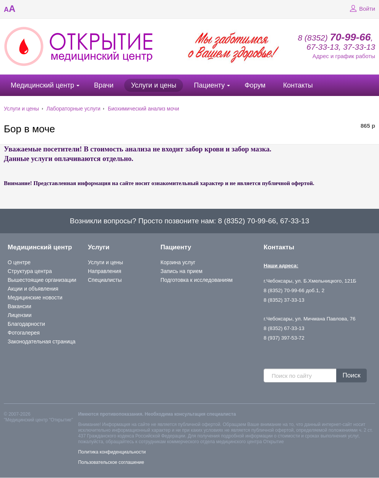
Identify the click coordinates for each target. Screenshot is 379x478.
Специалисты (105, 280)
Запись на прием (181, 271)
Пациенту (209, 85)
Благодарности (26, 324)
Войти (361, 9)
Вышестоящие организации (42, 280)
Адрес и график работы (344, 56)
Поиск (351, 375)
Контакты (298, 85)
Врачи (103, 85)
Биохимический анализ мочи (143, 109)
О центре (19, 262)
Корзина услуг (177, 262)
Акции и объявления (33, 289)
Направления (104, 271)
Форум (255, 85)
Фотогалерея (24, 333)
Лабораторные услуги (73, 109)
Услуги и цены (153, 85)
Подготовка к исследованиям (196, 280)
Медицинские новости (35, 297)
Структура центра (30, 271)
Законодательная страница (42, 341)
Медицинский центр (42, 85)
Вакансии (19, 306)
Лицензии (19, 315)
